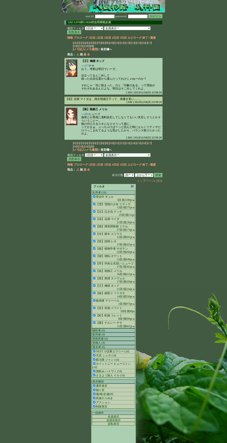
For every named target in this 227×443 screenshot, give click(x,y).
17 (149, 42)
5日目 (123, 37)
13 (127, 42)
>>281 (85, 114)
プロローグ (81, 37)
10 (111, 42)
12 (122, 42)
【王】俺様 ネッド (93, 60)
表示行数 (117, 175)
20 (86, 46)
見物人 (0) (98, 342)
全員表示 (113, 416)
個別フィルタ (75, 28)
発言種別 (98, 381)
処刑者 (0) (98, 334)
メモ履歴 (91, 49)
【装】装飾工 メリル (94, 109)
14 (133, 42)
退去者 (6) (98, 347)
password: (131, 16)
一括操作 (98, 412)
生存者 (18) (99, 192)
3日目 (107, 37)
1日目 (92, 37)
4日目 (115, 37)
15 (138, 42)
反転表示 (113, 423)
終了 (145, 37)
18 (75, 46)
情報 (70, 37)
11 (116, 42)
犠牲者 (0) (98, 330)
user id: (100, 16)
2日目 (99, 37)
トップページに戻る (150, 180)
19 (80, 46)
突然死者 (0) (100, 338)
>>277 (85, 65)
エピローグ (135, 37)
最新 (153, 37)
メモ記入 (79, 49)
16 (143, 42)
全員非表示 (113, 420)
